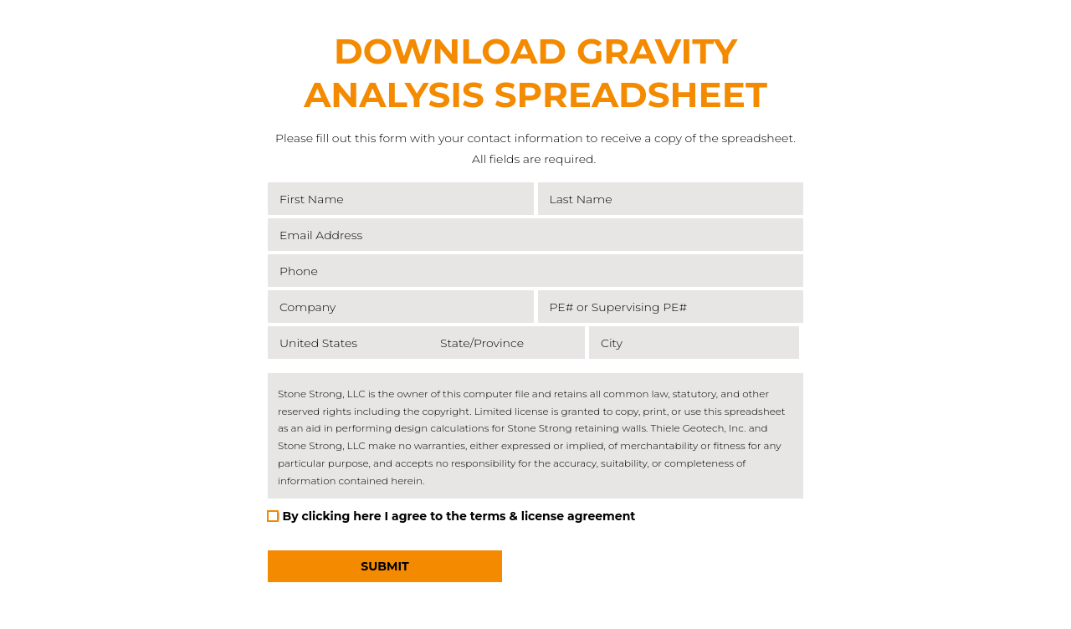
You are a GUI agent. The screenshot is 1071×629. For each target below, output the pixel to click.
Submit (384, 566)
